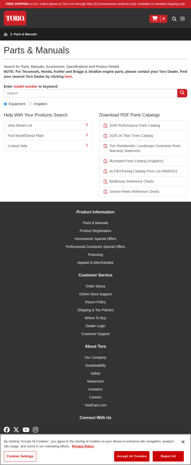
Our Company (95, 357)
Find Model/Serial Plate (48, 135)
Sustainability (95, 365)
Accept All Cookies (132, 456)
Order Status (95, 286)
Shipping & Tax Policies (95, 310)
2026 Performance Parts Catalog (131, 125)
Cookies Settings (20, 456)
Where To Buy (95, 318)
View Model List (48, 125)
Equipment (14, 104)
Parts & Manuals (95, 223)
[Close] (183, 441)
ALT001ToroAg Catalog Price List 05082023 (140, 171)
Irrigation (38, 104)
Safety (95, 373)
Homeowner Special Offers (95, 239)
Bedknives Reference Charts (128, 181)
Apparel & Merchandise (95, 263)
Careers (95, 397)
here (68, 76)
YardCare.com (95, 405)
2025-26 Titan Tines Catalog (128, 136)
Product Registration (95, 231)
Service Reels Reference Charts (131, 192)
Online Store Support (95, 294)
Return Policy (95, 302)
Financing (95, 255)
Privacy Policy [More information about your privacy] (83, 446)
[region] (95, 449)
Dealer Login (95, 326)
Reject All (168, 456)
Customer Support (95, 334)
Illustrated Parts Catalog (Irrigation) (133, 161)
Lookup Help (48, 145)
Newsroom (95, 381)
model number (26, 86)
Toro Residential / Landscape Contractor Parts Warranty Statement (142, 148)
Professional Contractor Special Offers (95, 247)
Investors (96, 389)
